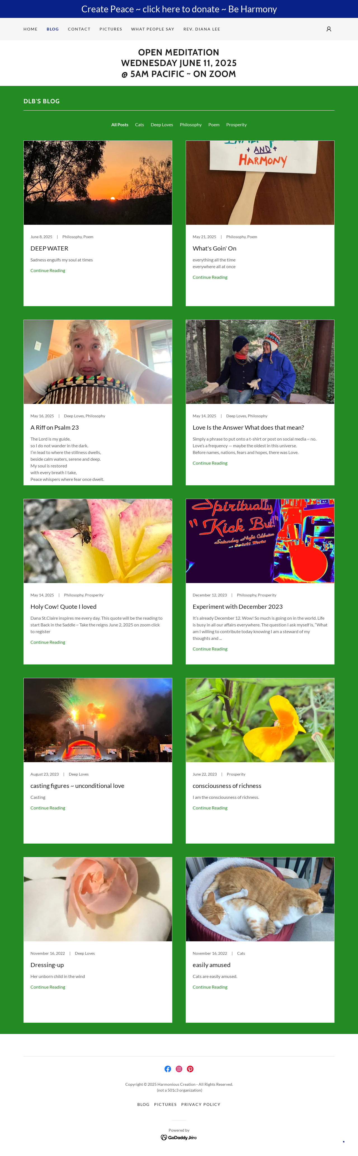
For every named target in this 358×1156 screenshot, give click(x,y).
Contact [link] (79, 29)
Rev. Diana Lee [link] (201, 29)
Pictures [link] (111, 29)
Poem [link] (214, 124)
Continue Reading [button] (47, 270)
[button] (329, 29)
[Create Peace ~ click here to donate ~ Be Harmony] (179, 9)
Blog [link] (53, 29)
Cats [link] (139, 124)
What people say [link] (153, 29)
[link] (97, 223)
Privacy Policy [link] (201, 1104)
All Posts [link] (119, 124)
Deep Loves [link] (162, 124)
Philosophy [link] (191, 124)
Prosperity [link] (236, 124)
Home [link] (30, 29)
